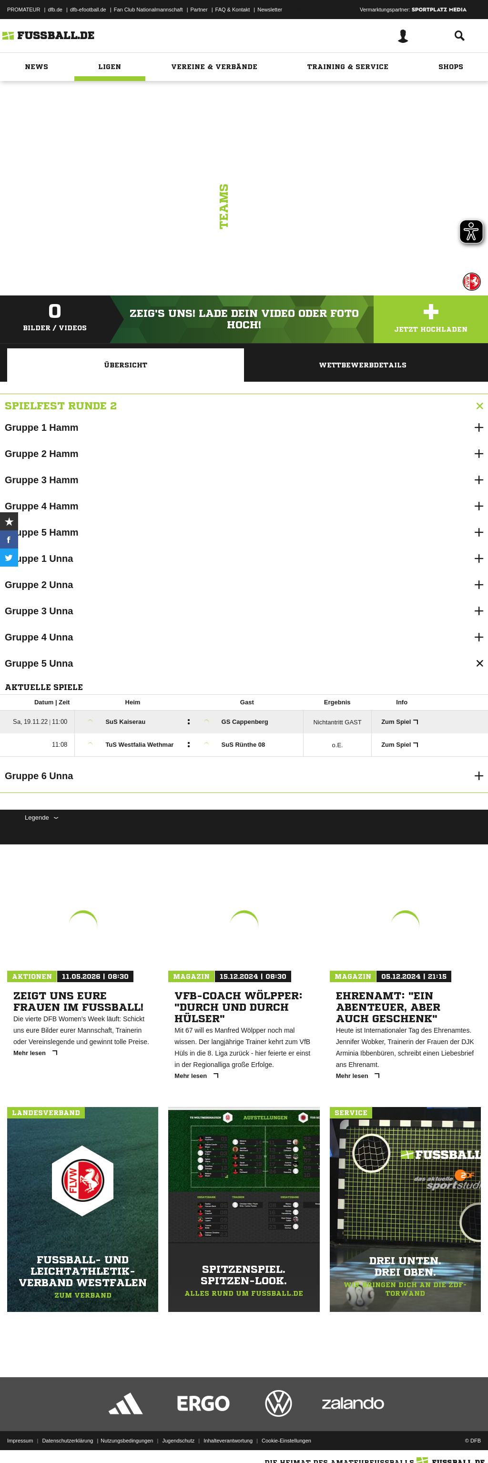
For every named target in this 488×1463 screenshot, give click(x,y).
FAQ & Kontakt (232, 9)
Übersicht (125, 365)
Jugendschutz (178, 1440)
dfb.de (55, 9)
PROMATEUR (23, 9)
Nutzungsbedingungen (127, 1440)
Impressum (20, 1440)
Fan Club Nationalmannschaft (148, 9)
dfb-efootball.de (88, 9)
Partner (199, 9)
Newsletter (269, 9)
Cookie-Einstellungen (286, 1440)
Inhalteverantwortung (228, 1440)
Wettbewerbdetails (363, 365)
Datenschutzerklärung (67, 1440)
